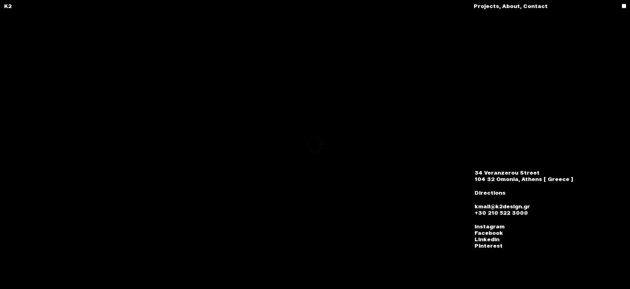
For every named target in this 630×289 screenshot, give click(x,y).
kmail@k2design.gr (502, 206)
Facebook (489, 232)
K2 (8, 6)
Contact (535, 6)
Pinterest (489, 245)
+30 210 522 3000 (501, 212)
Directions (490, 192)
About (512, 6)
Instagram (490, 226)
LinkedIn (487, 239)
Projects (488, 6)
